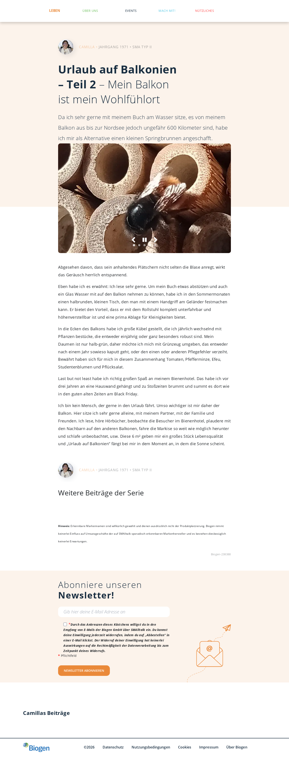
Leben (54, 10)
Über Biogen (236, 747)
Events (131, 11)
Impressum (208, 747)
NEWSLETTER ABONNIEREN (84, 670)
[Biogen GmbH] (36, 747)
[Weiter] (155, 240)
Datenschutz (113, 747)
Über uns (90, 11)
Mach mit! (167, 11)
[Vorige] (134, 240)
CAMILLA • (88, 47)
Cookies (184, 747)
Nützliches (204, 11)
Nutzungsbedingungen (151, 747)
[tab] (134, 245)
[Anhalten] (144, 240)
